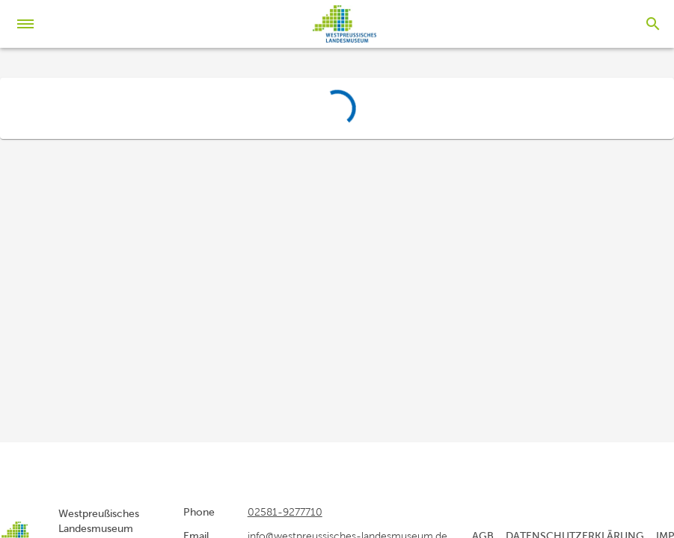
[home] (344, 24)
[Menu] (30, 24)
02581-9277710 (285, 512)
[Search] (653, 24)
